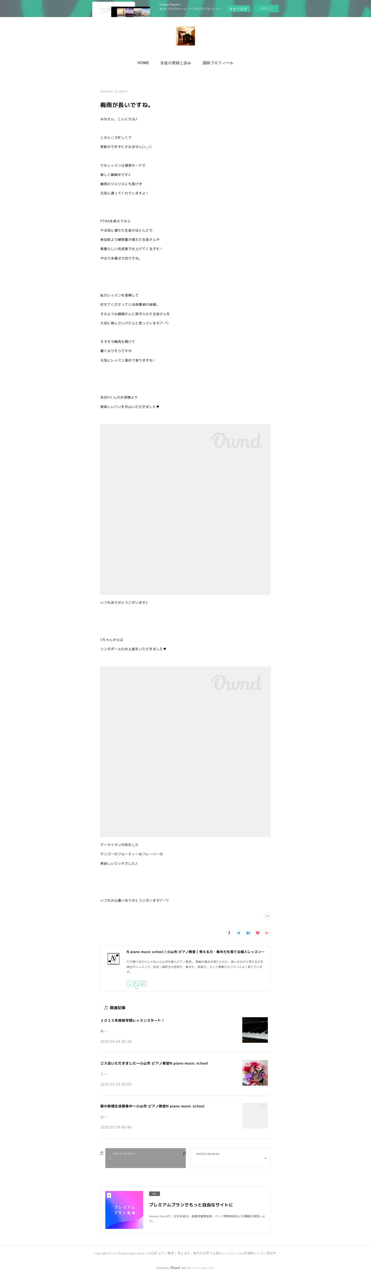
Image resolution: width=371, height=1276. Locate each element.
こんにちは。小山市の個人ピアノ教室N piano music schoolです (145, 1072)
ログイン (267, 8)
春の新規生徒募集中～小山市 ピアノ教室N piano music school (150, 1105)
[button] (146, 62)
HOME (146, 62)
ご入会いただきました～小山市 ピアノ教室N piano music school (152, 1063)
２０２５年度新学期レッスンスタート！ (131, 1020)
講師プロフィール (215, 62)
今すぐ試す (238, 8)
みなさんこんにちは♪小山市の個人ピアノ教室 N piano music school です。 (154, 1029)
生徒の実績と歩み (175, 62)
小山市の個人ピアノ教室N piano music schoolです (136, 1115)
